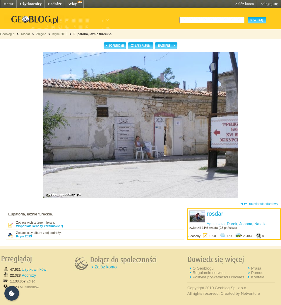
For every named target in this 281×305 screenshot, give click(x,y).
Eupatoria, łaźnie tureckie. (92, 34)
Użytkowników (34, 269)
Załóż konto (244, 3)
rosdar (25, 34)
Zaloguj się (269, 3)
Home (8, 3)
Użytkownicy (31, 3)
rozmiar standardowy (263, 203)
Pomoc (257, 272)
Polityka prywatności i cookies (218, 277)
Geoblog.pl (7, 34)
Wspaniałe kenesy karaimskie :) (39, 226)
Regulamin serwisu (209, 272)
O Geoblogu (203, 268)
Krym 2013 (60, 34)
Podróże (55, 3)
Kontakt (257, 277)
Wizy (72, 3)
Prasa (256, 268)
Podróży (29, 275)
